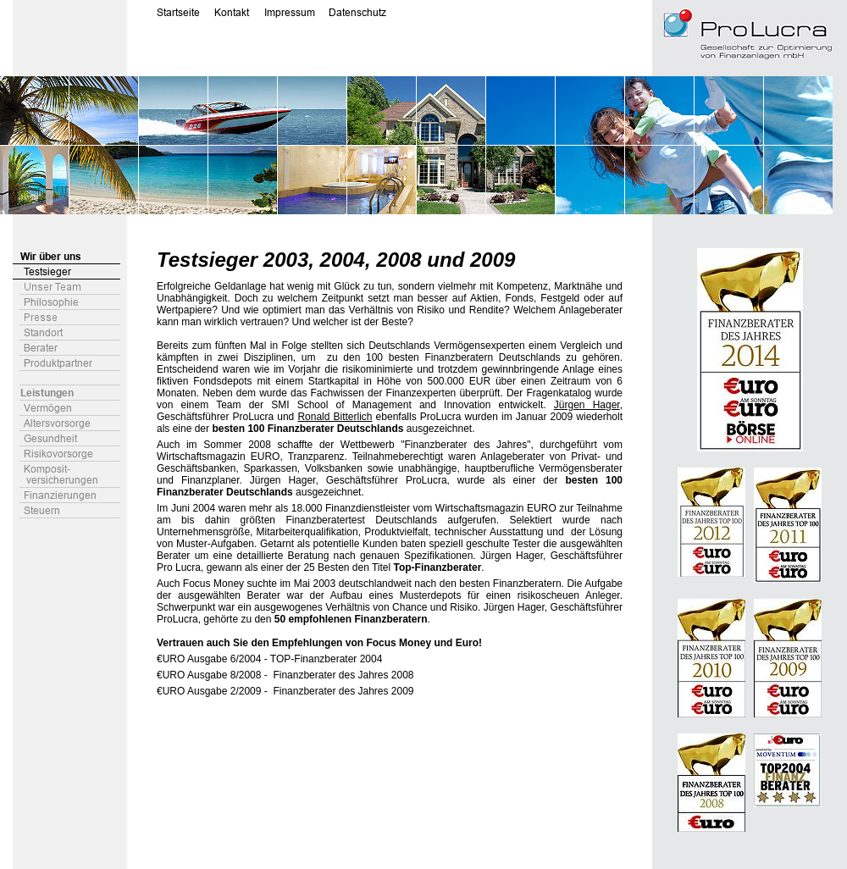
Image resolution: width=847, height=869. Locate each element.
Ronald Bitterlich (334, 417)
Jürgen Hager (587, 405)
